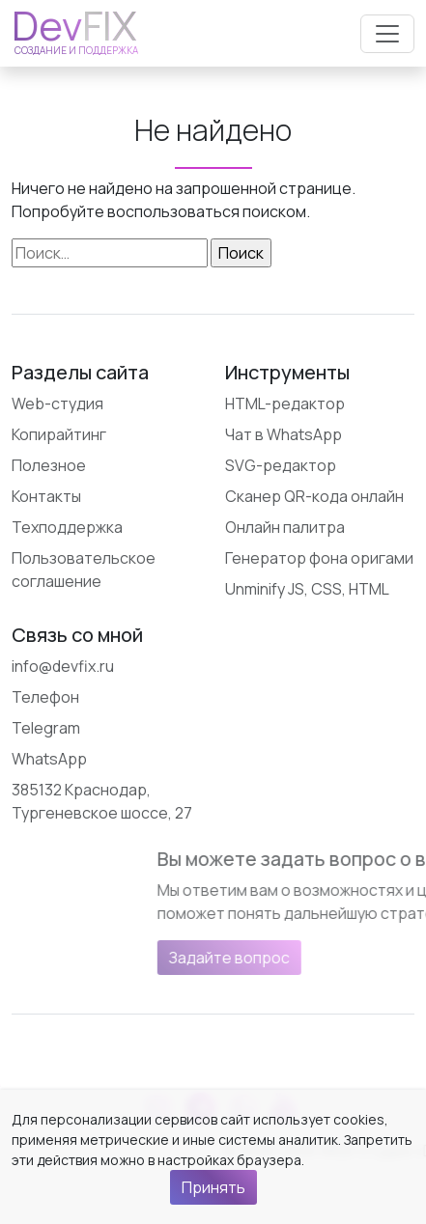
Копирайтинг (59, 434)
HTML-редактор (285, 403)
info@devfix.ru (63, 666)
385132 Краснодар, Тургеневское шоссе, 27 (102, 801)
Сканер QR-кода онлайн (314, 496)
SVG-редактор (280, 465)
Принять (213, 1187)
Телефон (45, 697)
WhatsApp (49, 758)
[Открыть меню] (387, 33)
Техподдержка (67, 527)
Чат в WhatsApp (283, 434)
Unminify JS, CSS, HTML (307, 588)
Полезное (49, 465)
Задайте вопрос (320, 957)
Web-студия (57, 403)
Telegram (46, 727)
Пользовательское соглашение (84, 569)
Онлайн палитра (285, 527)
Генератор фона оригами (319, 558)
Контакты (46, 496)
